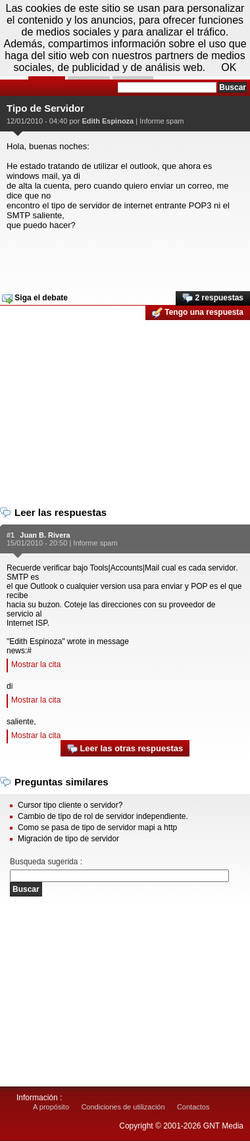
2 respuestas (212, 298)
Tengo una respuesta (197, 313)
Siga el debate (35, 298)
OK (228, 67)
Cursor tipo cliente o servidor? (70, 805)
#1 (10, 535)
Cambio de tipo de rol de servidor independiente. (103, 816)
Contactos (193, 1107)
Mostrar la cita (36, 664)
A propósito (51, 1107)
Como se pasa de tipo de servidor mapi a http (97, 827)
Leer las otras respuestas (125, 749)
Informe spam (161, 121)
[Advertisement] (123, 256)
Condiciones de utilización (122, 1107)
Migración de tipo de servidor (68, 838)
